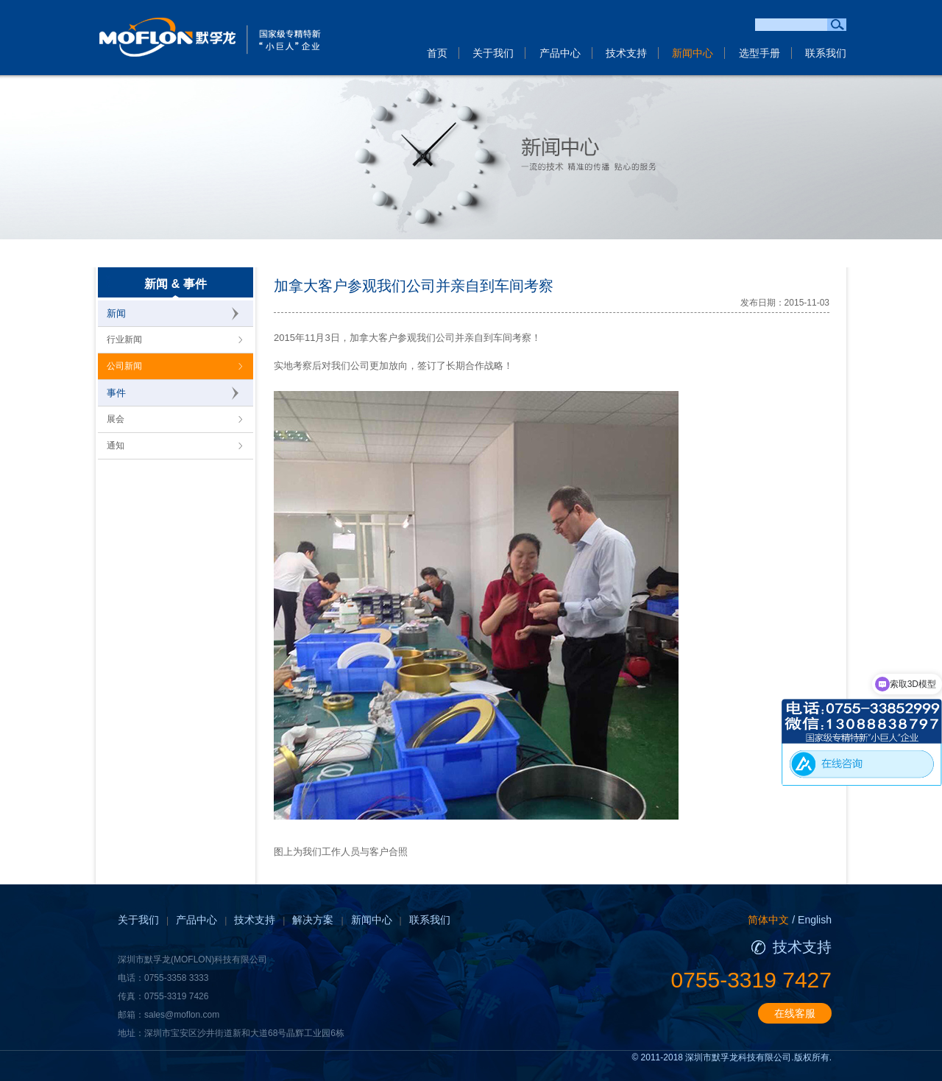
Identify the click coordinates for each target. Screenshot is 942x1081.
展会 (115, 419)
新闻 (116, 313)
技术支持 (626, 53)
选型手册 (759, 53)
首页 (437, 53)
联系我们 (825, 53)
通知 (115, 445)
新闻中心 (692, 53)
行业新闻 (124, 339)
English (815, 920)
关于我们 (493, 53)
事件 (116, 392)
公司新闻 (124, 366)
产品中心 (560, 53)
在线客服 (794, 1013)
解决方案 (312, 920)
